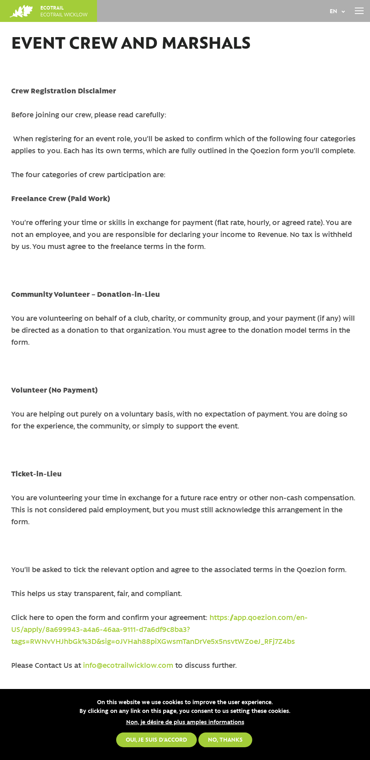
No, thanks (225, 740)
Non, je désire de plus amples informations (185, 722)
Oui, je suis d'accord (156, 740)
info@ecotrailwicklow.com (127, 665)
